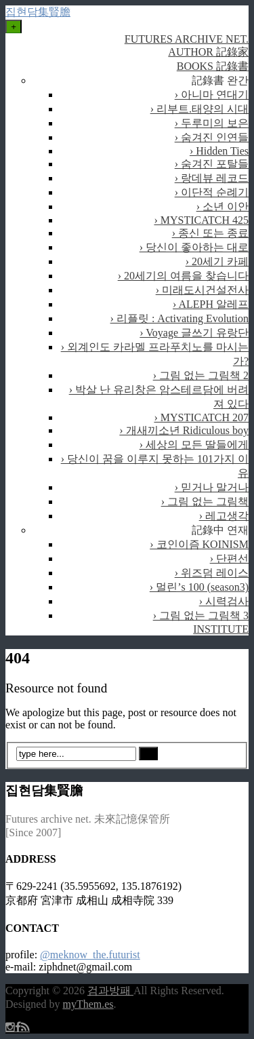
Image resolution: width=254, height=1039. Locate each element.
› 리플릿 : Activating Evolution (179, 318)
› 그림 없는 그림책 (205, 501)
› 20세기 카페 (217, 261)
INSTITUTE (221, 629)
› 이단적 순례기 (212, 192)
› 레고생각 (224, 516)
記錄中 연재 (220, 530)
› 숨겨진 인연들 (212, 137)
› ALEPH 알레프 (211, 304)
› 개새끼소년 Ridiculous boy (184, 430)
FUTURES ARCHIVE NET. (187, 39)
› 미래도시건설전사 (202, 290)
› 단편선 (229, 558)
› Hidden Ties (219, 151)
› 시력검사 (224, 601)
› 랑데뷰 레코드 (212, 178)
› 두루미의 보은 (212, 123)
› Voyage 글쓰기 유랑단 (194, 332)
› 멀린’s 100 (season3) (199, 587)
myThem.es (87, 1004)
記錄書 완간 (220, 80)
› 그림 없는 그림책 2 (201, 375)
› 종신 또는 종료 (210, 233)
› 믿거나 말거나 (212, 487)
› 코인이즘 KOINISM (199, 544)
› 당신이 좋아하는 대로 (194, 247)
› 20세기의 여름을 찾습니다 (183, 275)
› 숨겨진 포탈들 (212, 164)
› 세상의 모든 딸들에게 (194, 444)
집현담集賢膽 (37, 12)
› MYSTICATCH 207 (201, 417)
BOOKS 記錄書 (213, 66)
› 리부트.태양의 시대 (199, 109)
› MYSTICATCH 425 (201, 220)
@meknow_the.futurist (90, 954)
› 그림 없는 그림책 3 (201, 615)
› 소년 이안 (222, 206)
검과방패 (110, 990)
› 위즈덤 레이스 (212, 573)
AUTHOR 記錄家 (208, 52)
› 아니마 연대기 (212, 94)
